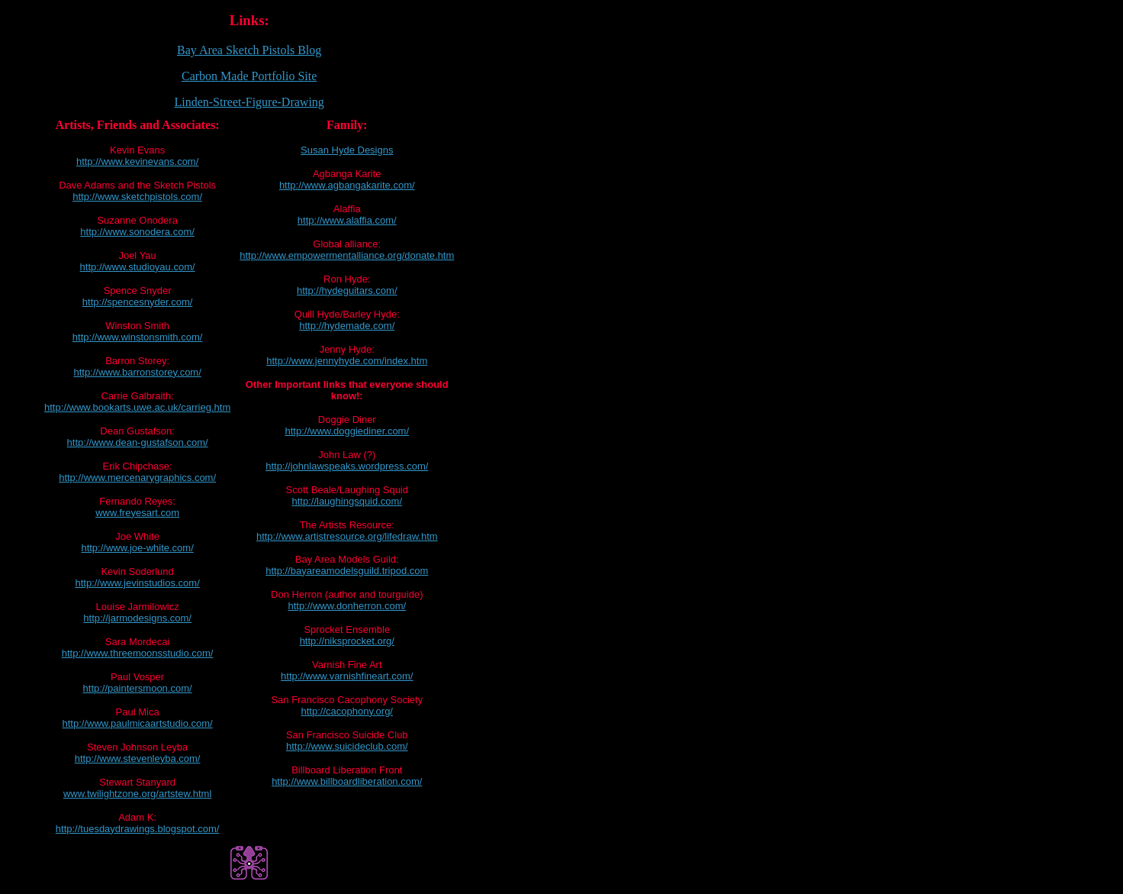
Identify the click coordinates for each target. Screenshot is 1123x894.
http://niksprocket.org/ (347, 641)
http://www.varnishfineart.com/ (347, 676)
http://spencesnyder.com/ (137, 302)
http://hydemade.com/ (346, 325)
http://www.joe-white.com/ (137, 548)
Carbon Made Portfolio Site (249, 75)
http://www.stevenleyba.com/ (138, 758)
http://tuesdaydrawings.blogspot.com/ (138, 828)
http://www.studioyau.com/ (137, 267)
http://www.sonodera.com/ (137, 231)
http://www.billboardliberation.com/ (347, 781)
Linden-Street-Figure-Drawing (248, 101)
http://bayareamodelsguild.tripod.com (346, 570)
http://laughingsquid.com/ (346, 501)
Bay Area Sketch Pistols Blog (249, 50)
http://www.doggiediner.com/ (347, 431)
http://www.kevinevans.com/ (137, 161)
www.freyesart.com (137, 512)
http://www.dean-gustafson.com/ (137, 442)
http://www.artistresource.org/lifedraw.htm (347, 536)
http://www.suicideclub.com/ (347, 746)
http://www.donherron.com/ (347, 606)
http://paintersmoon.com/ (137, 688)
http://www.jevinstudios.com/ (137, 583)
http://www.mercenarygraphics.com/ (137, 477)
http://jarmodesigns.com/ (137, 618)
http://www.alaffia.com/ (347, 220)
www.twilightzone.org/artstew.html (137, 793)
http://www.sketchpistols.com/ (137, 196)
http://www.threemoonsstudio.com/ (138, 653)
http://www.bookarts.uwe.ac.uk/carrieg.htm (137, 407)
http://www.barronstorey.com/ (137, 372)
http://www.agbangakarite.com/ (347, 185)
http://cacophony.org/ (347, 711)
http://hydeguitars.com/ (347, 290)
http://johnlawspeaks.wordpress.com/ (346, 466)
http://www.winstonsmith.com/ (137, 337)
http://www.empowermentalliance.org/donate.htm (347, 255)
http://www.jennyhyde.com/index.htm (346, 360)
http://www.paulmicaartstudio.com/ (137, 723)
